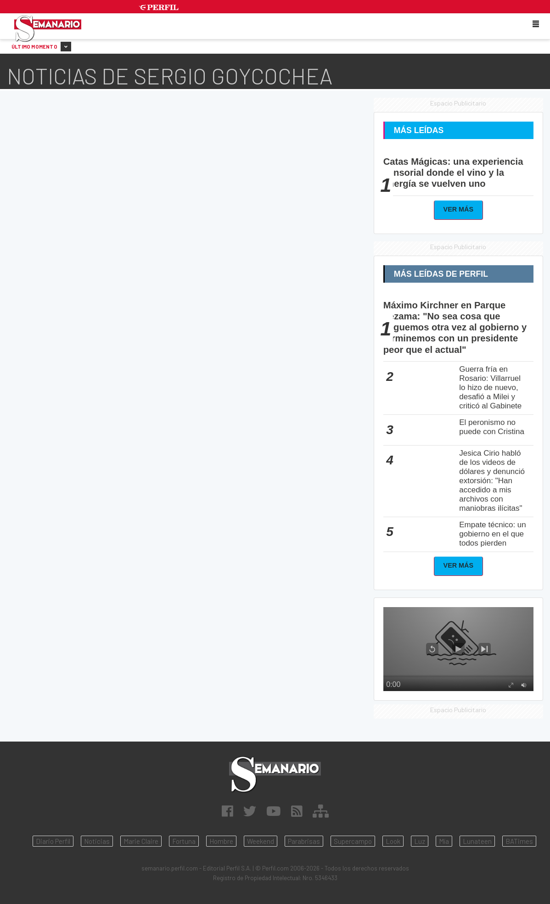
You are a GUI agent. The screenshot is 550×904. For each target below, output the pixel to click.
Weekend (260, 841)
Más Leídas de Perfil (441, 274)
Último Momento (41, 46)
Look (393, 841)
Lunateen (477, 841)
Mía (444, 841)
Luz (419, 841)
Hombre (221, 841)
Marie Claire (140, 841)
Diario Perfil (53, 841)
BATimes (519, 841)
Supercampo (353, 841)
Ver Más (458, 209)
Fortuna (184, 841)
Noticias (97, 841)
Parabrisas (304, 841)
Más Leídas (419, 130)
